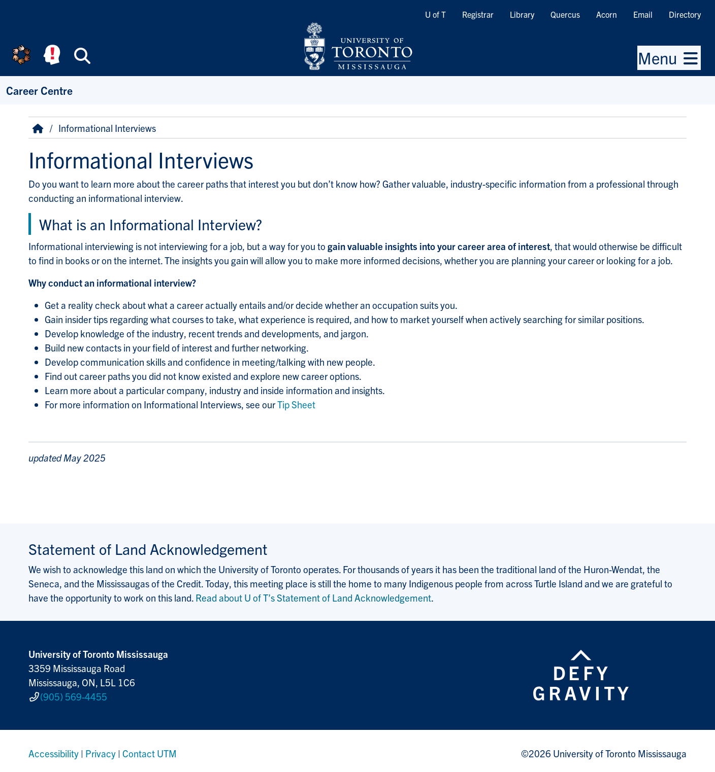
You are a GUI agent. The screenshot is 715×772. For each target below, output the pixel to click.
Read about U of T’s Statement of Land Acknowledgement (313, 597)
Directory (685, 14)
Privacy (100, 749)
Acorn (606, 14)
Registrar (478, 14)
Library (522, 14)
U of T (435, 14)
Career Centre (39, 90)
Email (643, 14)
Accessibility (53, 749)
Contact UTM (149, 749)
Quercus (565, 14)
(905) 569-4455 (73, 694)
